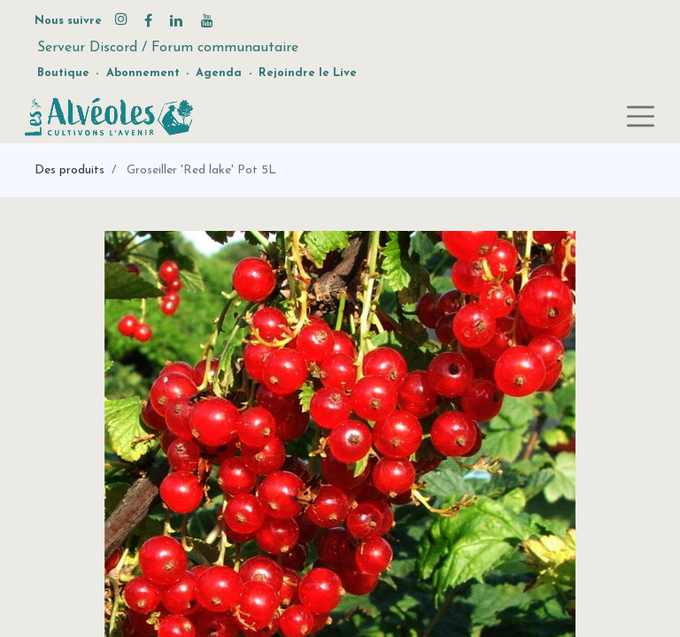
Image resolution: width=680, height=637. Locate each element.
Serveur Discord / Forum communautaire (167, 48)
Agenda (219, 73)
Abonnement (143, 73)
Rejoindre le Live (308, 73)
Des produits (69, 170)
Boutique (63, 73)
